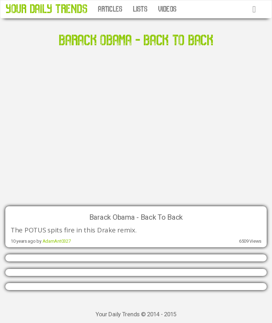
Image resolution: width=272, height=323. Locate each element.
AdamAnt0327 (56, 241)
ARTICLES (110, 9)
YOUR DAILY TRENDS (46, 9)
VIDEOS (167, 9)
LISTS (140, 9)
